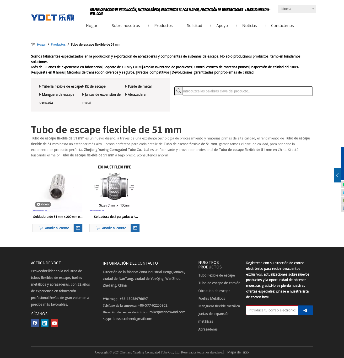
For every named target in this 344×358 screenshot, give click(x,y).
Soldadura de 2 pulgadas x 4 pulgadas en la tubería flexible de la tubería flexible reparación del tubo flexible (114, 216)
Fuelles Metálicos (211, 298)
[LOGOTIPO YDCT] (52, 17)
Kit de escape (95, 86)
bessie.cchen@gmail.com (132, 318)
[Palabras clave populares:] (179, 91)
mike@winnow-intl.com (167, 312)
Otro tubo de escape (214, 291)
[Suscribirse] (305, 310)
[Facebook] (35, 323)
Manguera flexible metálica (219, 306)
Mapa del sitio (238, 352)
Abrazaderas (208, 329)
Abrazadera (136, 94)
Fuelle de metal (139, 86)
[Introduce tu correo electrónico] (271, 310)
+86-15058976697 (133, 298)
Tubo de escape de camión (219, 283)
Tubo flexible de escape (216, 275)
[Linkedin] (44, 323)
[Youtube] (54, 323)
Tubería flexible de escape (62, 86)
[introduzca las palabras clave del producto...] (248, 91)
